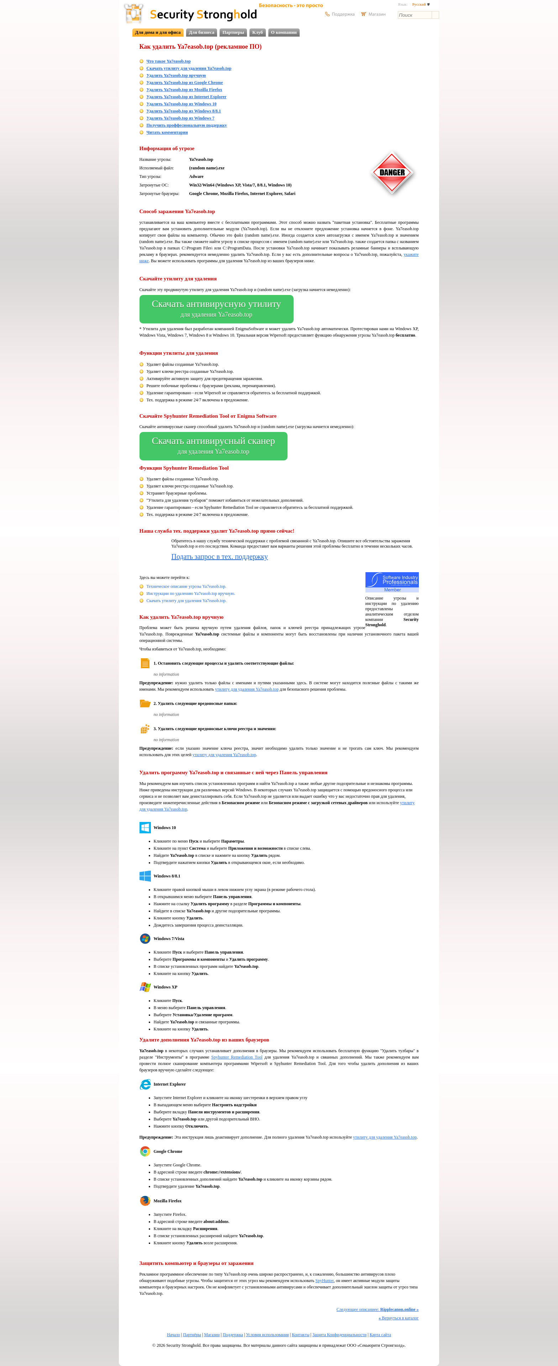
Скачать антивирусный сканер (213, 446)
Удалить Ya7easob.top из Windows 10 (182, 103)
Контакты (301, 1334)
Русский (421, 4)
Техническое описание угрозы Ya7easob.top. (187, 586)
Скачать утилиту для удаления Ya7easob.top (189, 68)
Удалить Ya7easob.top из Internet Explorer (187, 96)
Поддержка (233, 1334)
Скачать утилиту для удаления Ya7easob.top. (187, 600)
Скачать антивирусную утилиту (216, 309)
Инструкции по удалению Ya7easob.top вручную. (191, 593)
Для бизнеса (202, 32)
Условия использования (267, 1334)
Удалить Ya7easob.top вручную (176, 75)
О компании (284, 32)
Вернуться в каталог (398, 1317)
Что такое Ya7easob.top (169, 61)
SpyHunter (324, 1280)
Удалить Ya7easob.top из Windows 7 (181, 118)
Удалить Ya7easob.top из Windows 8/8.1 (184, 111)
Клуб (257, 32)
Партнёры (192, 1334)
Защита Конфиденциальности (339, 1334)
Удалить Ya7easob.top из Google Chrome (185, 82)
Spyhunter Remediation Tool (237, 1057)
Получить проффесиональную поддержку (187, 125)
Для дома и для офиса (158, 32)
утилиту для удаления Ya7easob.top (247, 689)
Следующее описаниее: (378, 1309)
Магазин (212, 1334)
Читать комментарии (167, 132)
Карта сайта (380, 1334)
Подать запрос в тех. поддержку (220, 556)
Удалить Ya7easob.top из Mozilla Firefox (184, 89)
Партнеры (233, 32)
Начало (173, 1334)
